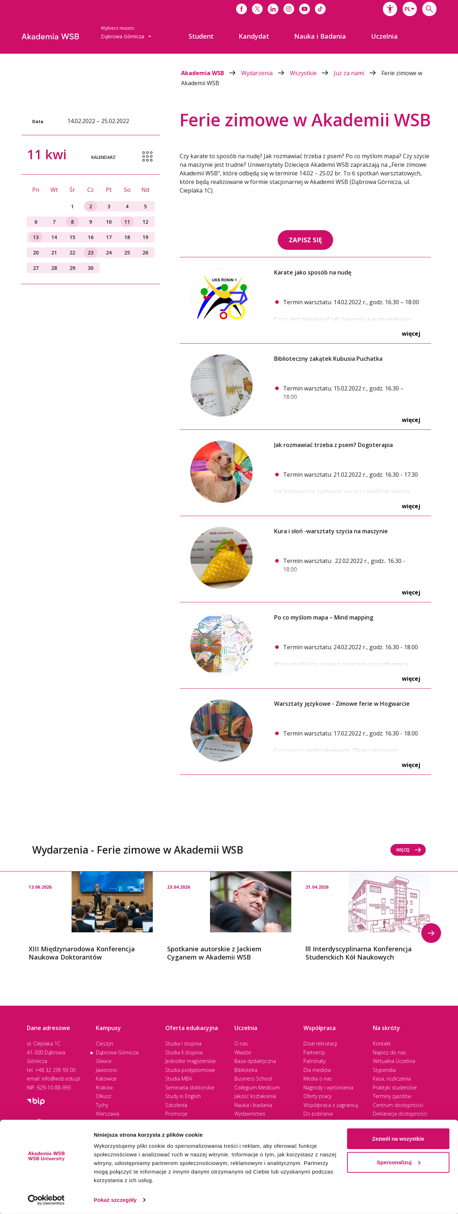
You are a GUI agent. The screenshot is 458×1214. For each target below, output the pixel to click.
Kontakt (382, 1043)
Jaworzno (106, 1070)
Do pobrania (318, 1113)
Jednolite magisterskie (190, 1061)
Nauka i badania (253, 1105)
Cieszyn (104, 1043)
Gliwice (104, 1061)
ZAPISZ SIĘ (305, 239)
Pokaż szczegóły (115, 1200)
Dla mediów (317, 1070)
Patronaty (314, 1061)
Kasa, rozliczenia (392, 1078)
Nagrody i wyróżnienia (328, 1087)
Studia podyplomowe (190, 1070)
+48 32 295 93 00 (55, 1070)
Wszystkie (312, 73)
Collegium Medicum (257, 1087)
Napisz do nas (389, 1052)
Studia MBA (178, 1078)
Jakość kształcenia (255, 1096)
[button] (390, 9)
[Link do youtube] (304, 9)
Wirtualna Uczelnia (394, 1061)
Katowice (106, 1078)
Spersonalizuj (398, 1162)
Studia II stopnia (184, 1052)
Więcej (411, 334)
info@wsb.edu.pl (61, 1078)
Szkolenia (176, 1105)
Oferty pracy (317, 1096)
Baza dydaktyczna (255, 1061)
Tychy (102, 1105)
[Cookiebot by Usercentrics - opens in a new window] (46, 1200)
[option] (91, 916)
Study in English (183, 1096)
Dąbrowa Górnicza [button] (126, 36)
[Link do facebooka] (241, 9)
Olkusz (103, 1096)
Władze (242, 1052)
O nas (241, 1043)
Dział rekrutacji (320, 1043)
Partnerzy (314, 1052)
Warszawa (107, 1113)
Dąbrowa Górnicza (117, 1052)
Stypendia (384, 1070)
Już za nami (357, 73)
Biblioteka (245, 1070)
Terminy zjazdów (392, 1096)
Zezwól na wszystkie (398, 1139)
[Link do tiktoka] (320, 9)
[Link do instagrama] (288, 9)
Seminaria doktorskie (189, 1087)
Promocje (176, 1113)
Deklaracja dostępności (400, 1113)
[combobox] (410, 9)
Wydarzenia (265, 73)
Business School (253, 1078)
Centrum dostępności (398, 1105)
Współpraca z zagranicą (330, 1105)
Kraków (104, 1087)
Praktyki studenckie (395, 1087)
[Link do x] (257, 9)
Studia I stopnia (183, 1043)
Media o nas (317, 1078)
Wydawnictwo (249, 1113)
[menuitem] (201, 36)
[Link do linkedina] (273, 9)
